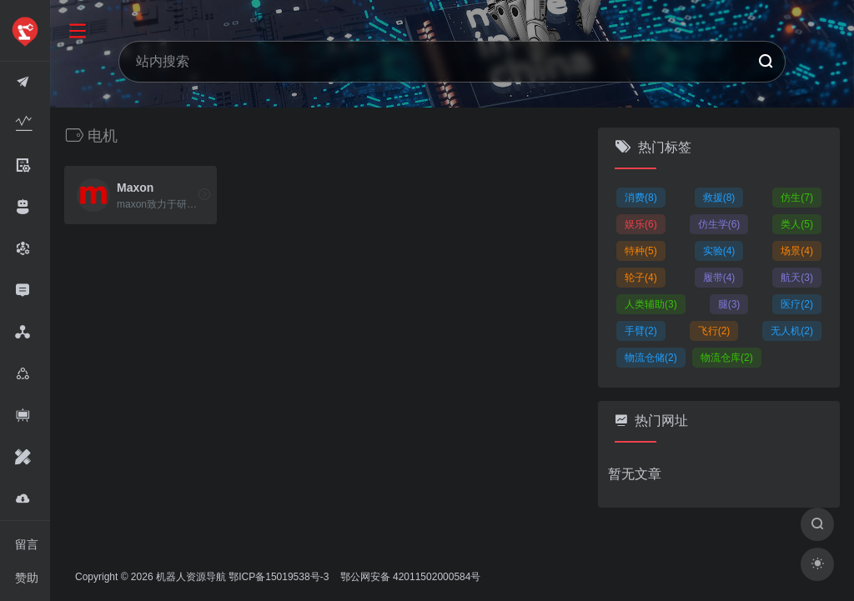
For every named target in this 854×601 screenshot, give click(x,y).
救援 (719, 197)
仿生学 (719, 224)
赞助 (26, 577)
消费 (641, 197)
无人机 (792, 331)
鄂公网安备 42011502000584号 (408, 577)
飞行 (714, 331)
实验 (719, 251)
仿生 (797, 197)
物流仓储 (651, 357)
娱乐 (641, 224)
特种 (641, 251)
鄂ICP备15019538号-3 (279, 577)
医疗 (797, 304)
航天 (797, 277)
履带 (719, 277)
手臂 (641, 331)
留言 (26, 544)
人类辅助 (651, 304)
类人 (797, 224)
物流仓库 (727, 357)
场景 (797, 251)
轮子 (641, 277)
